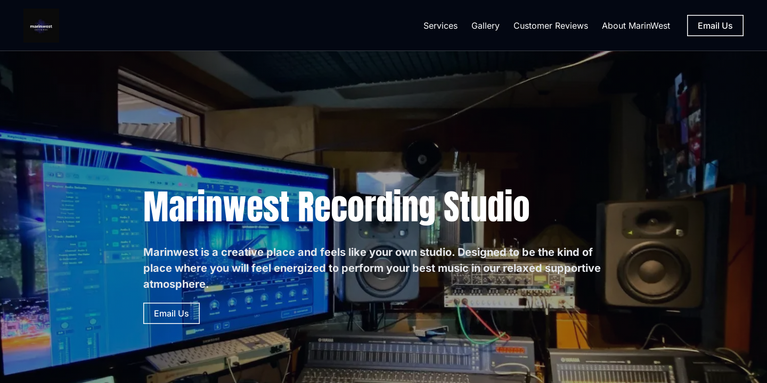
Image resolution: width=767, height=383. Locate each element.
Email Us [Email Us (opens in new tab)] (715, 25)
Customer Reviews (550, 25)
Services (440, 25)
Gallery (485, 25)
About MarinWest (636, 25)
